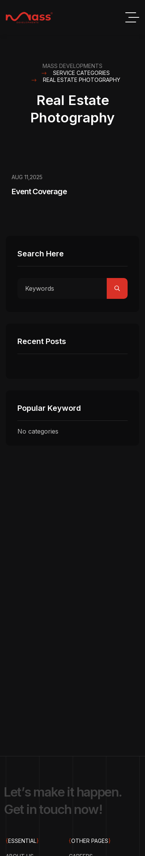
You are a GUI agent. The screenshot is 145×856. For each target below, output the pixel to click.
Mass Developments (72, 66)
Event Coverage (39, 191)
